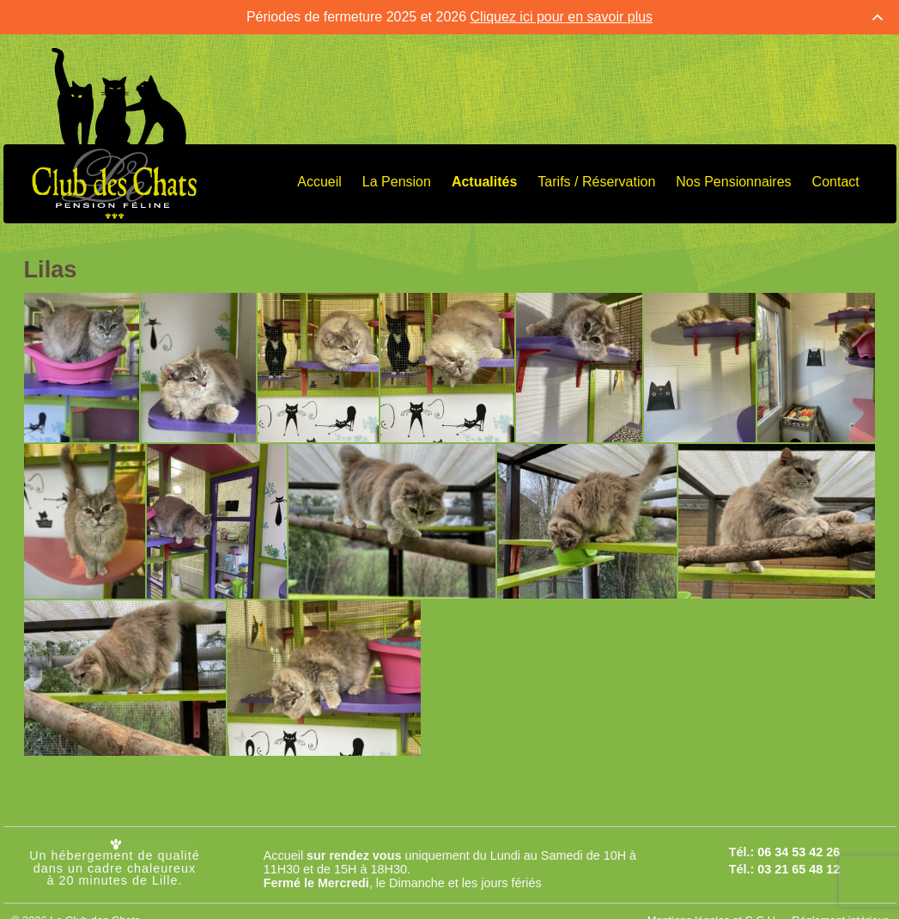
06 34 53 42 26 (798, 850)
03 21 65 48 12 (798, 867)
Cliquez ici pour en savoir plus (562, 15)
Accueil (319, 180)
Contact (836, 180)
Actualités (484, 180)
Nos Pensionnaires (733, 180)
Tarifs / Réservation (596, 180)
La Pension (396, 180)
